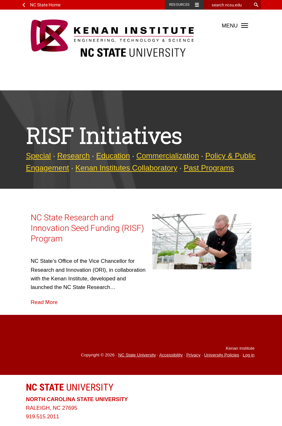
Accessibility (171, 355)
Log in (249, 355)
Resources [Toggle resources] (179, 5)
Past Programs (209, 168)
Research (73, 155)
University (70, 387)
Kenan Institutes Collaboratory (126, 168)
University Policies (221, 355)
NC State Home (45, 4)
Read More (44, 302)
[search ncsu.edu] (227, 5)
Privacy (193, 355)
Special (38, 155)
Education (113, 155)
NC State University (137, 355)
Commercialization (167, 155)
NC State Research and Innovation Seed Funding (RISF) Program (87, 228)
